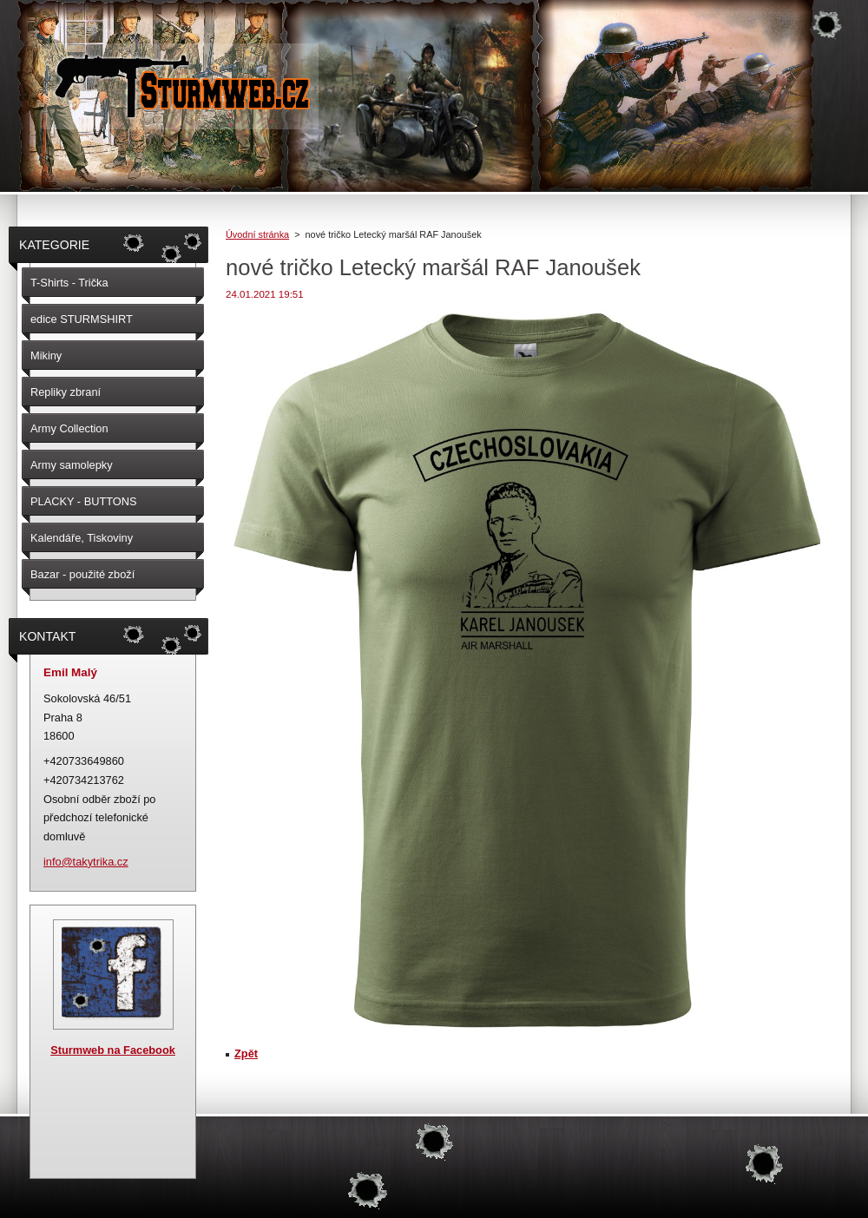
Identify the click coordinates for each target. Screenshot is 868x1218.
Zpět (246, 1053)
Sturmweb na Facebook (112, 1050)
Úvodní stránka (257, 234)
